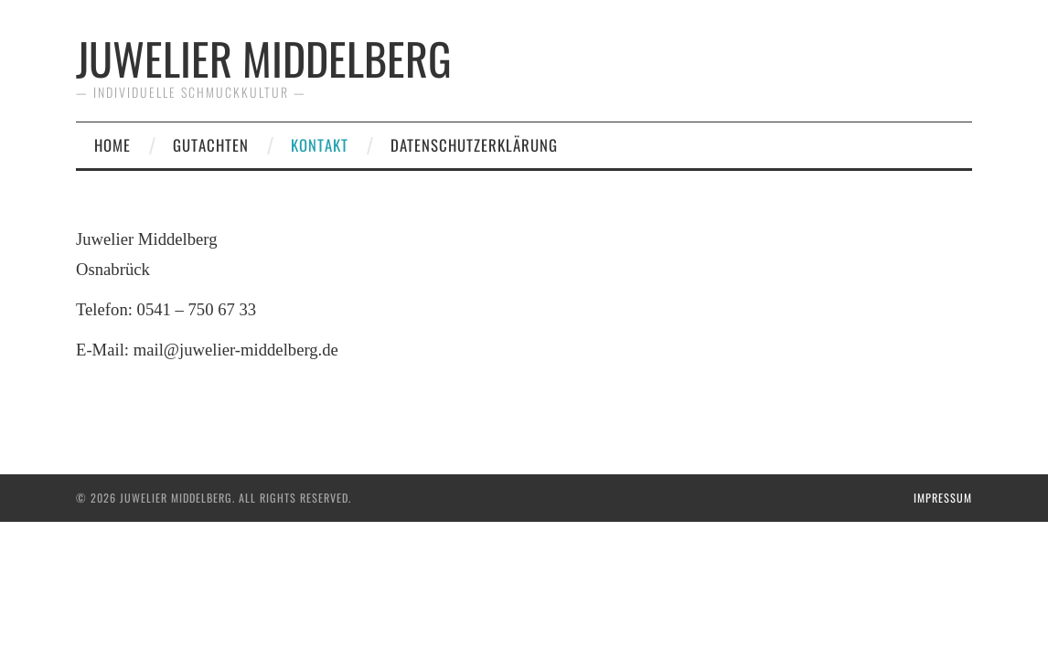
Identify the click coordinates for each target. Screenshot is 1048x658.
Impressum (943, 497)
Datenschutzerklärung (474, 144)
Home (112, 144)
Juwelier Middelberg (264, 58)
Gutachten (211, 144)
